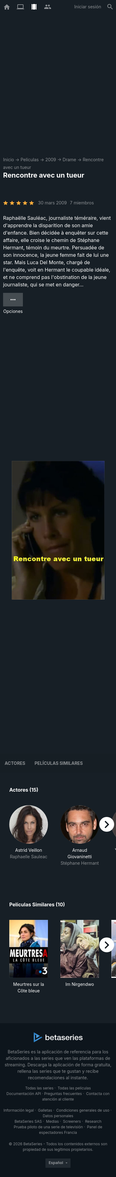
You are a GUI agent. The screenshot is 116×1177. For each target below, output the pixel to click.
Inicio (8, 159)
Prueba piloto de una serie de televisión (48, 1127)
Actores (15, 763)
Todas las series (39, 1088)
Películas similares (59, 763)
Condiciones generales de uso (83, 1110)
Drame (69, 159)
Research (93, 1121)
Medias (52, 1121)
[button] (28, 839)
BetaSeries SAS (28, 1121)
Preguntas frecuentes (63, 1093)
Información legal (18, 1110)
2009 (50, 159)
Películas (29, 159)
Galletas (45, 1110)
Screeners (72, 1121)
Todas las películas (74, 1088)
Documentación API (23, 1093)
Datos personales (58, 1115)
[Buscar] (110, 7)
